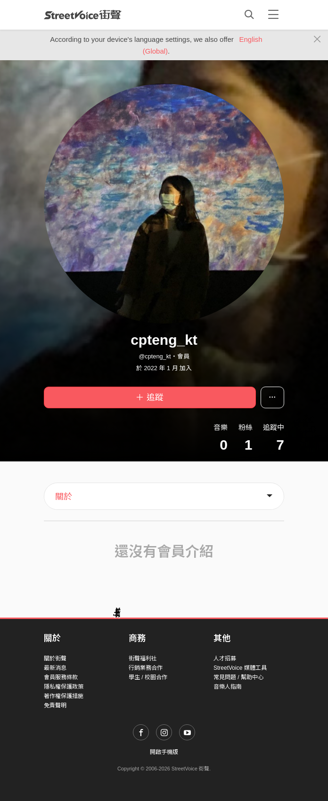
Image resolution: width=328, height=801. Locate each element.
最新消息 (55, 668)
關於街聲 (55, 658)
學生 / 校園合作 (148, 677)
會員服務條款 (61, 677)
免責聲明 (55, 705)
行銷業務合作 (146, 668)
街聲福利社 (143, 658)
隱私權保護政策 (63, 686)
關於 (63, 496)
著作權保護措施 (63, 696)
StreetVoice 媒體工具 (240, 668)
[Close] (317, 39)
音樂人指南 (227, 686)
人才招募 (224, 658)
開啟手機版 (164, 752)
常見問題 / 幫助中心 (238, 677)
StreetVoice (83, 14)
